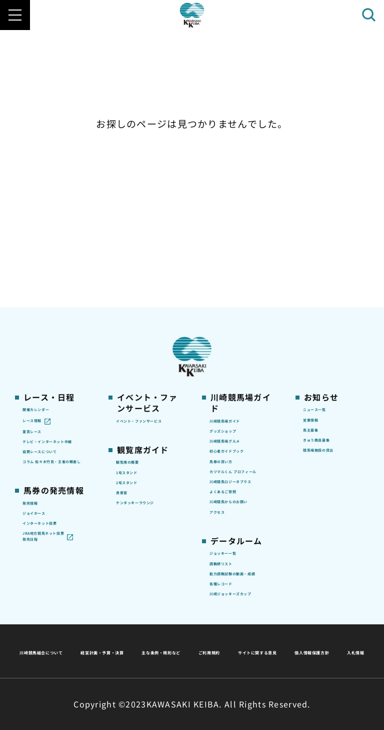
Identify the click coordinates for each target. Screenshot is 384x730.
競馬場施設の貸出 (333, 300)
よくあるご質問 (236, 392)
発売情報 (37, 397)
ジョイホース (45, 412)
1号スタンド (137, 322)
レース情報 (41, 253)
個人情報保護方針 (213, 651)
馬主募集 (318, 269)
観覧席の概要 (139, 307)
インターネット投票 (53, 433)
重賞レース (41, 269)
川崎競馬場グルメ (240, 280)
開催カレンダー (49, 237)
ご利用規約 (344, 627)
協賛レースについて (52, 316)
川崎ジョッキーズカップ (240, 561)
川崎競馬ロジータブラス (240, 371)
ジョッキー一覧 (236, 482)
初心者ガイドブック (240, 301)
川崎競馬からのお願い (240, 413)
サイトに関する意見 (123, 651)
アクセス (225, 435)
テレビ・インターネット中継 (53, 289)
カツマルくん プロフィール (241, 343)
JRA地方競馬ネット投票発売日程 (48, 466)
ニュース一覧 (325, 237)
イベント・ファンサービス (146, 253)
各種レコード (233, 540)
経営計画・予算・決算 (165, 627)
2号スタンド (137, 338)
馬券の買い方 (233, 322)
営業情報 (318, 253)
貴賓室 (127, 354)
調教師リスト (233, 498)
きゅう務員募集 (329, 284)
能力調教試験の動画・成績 (240, 518)
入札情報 (283, 651)
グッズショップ (236, 264)
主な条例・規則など (266, 627)
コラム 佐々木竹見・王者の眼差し (53, 343)
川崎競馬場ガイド (240, 248)
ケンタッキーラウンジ (146, 375)
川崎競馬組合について (61, 627)
